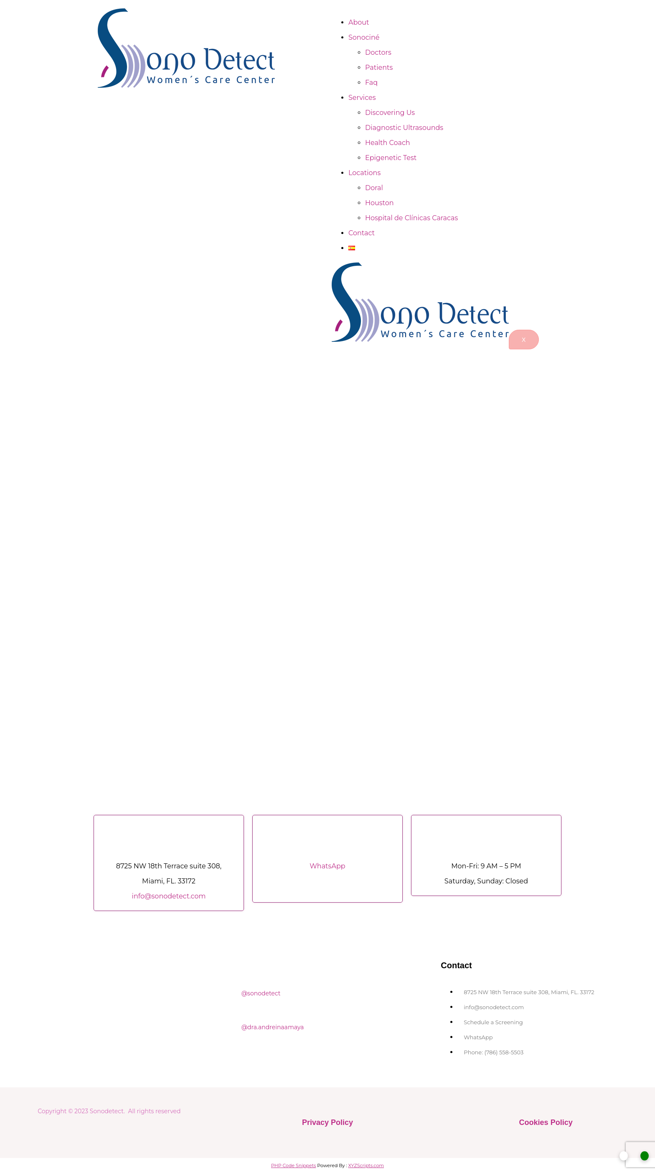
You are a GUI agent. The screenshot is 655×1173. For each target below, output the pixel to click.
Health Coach (387, 143)
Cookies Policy (546, 1122)
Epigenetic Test (390, 158)
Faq (371, 83)
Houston (379, 203)
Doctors (378, 52)
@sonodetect (260, 993)
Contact (361, 233)
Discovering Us (390, 113)
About (358, 22)
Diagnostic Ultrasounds (404, 128)
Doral (374, 188)
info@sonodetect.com (169, 896)
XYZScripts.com (366, 1165)
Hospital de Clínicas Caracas (411, 218)
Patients (379, 67)
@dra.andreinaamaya (271, 1027)
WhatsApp (327, 866)
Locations (364, 173)
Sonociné (363, 37)
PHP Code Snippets (293, 1165)
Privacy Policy (327, 1122)
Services (362, 98)
